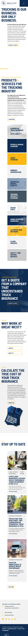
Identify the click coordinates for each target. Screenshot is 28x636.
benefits (11, 353)
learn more (11, 119)
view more (11, 587)
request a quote (13, 45)
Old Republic (5, 630)
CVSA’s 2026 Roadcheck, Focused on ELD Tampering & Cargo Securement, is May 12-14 (17, 480)
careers (10, 348)
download (11, 402)
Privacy (4, 628)
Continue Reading (13, 491)
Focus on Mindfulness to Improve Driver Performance (15, 565)
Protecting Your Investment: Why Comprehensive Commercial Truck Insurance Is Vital (16, 522)
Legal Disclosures (11, 628)
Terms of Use (21, 628)
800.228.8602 (8, 612)
